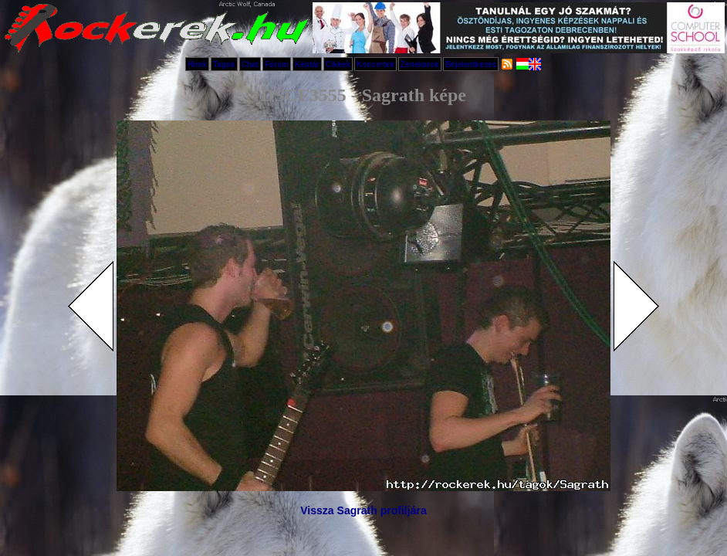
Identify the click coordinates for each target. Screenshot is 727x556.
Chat (250, 64)
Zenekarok (420, 64)
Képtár (307, 64)
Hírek (197, 64)
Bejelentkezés (470, 64)
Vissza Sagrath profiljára (363, 510)
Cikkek (338, 64)
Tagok (224, 64)
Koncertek (375, 64)
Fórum (277, 64)
